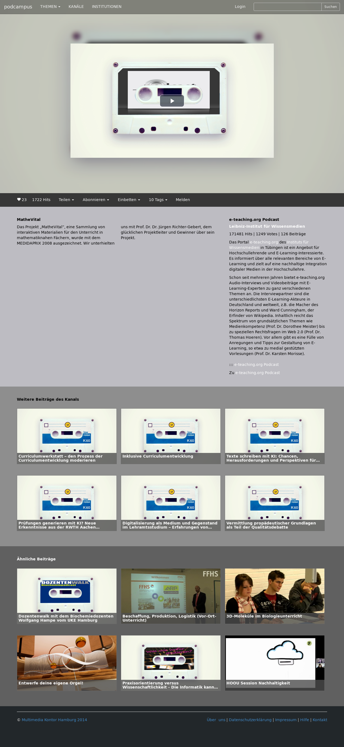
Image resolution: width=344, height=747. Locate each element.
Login (240, 6)
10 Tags (158, 199)
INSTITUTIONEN (106, 6)
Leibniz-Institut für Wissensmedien (267, 226)
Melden (183, 199)
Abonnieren (96, 199)
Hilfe (304, 720)
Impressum (286, 720)
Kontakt (320, 720)
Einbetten (129, 199)
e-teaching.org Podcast (256, 364)
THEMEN (50, 6)
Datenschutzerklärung (250, 720)
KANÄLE (76, 6)
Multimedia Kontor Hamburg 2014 (54, 720)
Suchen (330, 7)
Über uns (216, 720)
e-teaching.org (264, 242)
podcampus (18, 7)
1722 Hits (41, 199)
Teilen (66, 199)
